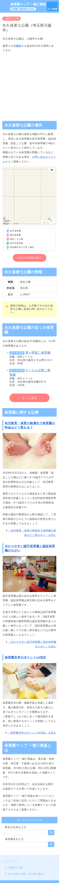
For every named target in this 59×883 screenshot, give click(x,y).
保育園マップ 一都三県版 (28, 4)
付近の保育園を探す (29, 257)
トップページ (10, 861)
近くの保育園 (52, 9)
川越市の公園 (11, 18)
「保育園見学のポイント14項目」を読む (32, 732)
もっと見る (29, 397)
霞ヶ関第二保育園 (38, 352)
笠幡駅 (17, 45)
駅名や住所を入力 (15, 827)
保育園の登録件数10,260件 (23, 9)
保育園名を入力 (14, 839)
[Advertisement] (29, 85)
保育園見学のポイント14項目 (25, 657)
